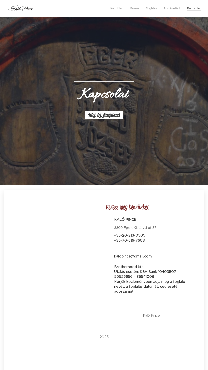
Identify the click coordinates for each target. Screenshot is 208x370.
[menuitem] (118, 8)
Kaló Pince (151, 315)
